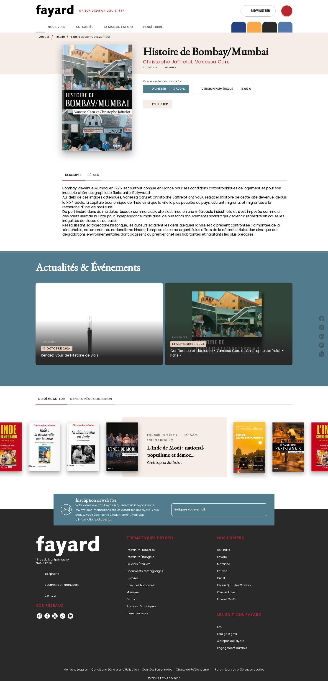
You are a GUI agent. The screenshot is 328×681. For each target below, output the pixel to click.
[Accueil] (55, 11)
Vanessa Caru (212, 61)
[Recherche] (286, 11)
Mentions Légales (76, 669)
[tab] (40, 27)
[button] (258, 11)
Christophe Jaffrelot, (169, 61)
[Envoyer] (261, 509)
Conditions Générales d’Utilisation (115, 669)
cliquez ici (104, 519)
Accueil (44, 37)
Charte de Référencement (193, 669)
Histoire (60, 37)
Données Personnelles (157, 669)
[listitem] (39, 616)
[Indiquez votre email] (213, 509)
